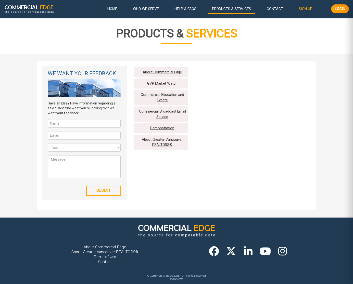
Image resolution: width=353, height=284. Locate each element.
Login (340, 9)
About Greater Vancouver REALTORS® (104, 252)
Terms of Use (105, 257)
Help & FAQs (185, 9)
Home (112, 9)
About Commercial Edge (105, 247)
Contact (275, 9)
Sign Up (305, 9)
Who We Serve (146, 9)
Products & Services (231, 9)
